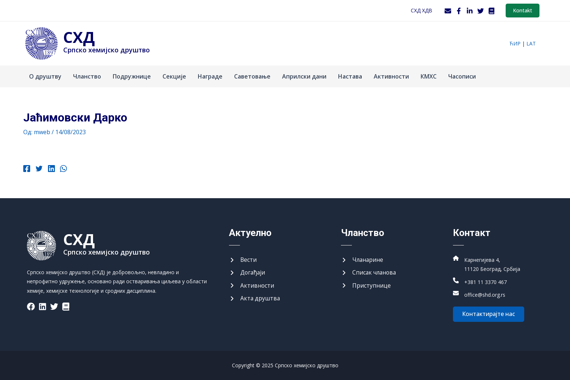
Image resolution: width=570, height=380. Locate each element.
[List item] (31, 306)
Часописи (462, 76)
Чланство (87, 76)
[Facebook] (458, 11)
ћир (515, 43)
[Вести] (243, 259)
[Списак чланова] (369, 272)
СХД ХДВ (421, 10)
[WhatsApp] (62, 169)
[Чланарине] (362, 259)
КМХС (429, 76)
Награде (210, 76)
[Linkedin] (50, 169)
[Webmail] (448, 11)
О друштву (45, 76)
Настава (350, 76)
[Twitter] (480, 11)
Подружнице (132, 76)
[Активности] (251, 285)
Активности (391, 76)
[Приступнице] (366, 285)
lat (531, 43)
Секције (174, 76)
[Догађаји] (247, 272)
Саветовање (252, 76)
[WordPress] (491, 11)
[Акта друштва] (255, 298)
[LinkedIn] (469, 11)
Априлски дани (304, 76)
